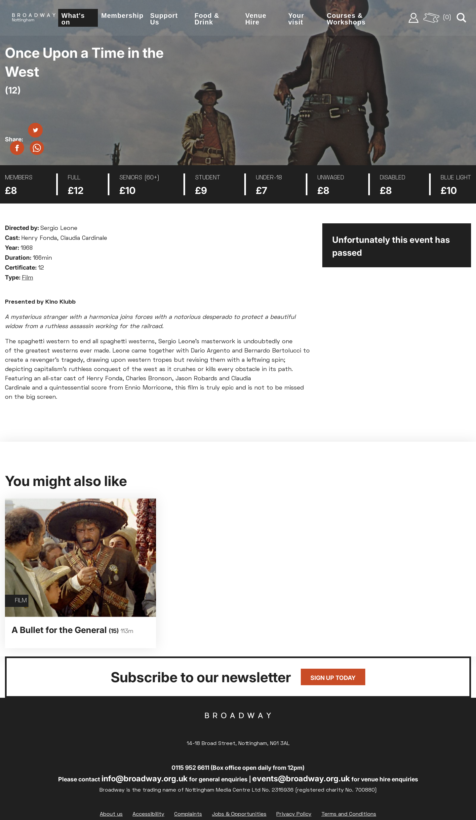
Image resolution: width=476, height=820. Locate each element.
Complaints (188, 814)
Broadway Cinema (238, 725)
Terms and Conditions (348, 814)
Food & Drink (207, 19)
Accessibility (148, 814)
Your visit (297, 19)
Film (27, 278)
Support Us (165, 19)
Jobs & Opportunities (239, 814)
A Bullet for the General (72, 630)
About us (111, 814)
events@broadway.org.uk (301, 778)
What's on (74, 19)
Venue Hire (256, 19)
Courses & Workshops (346, 19)
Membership (123, 15)
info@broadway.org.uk (144, 778)
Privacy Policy (293, 814)
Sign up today (333, 677)
